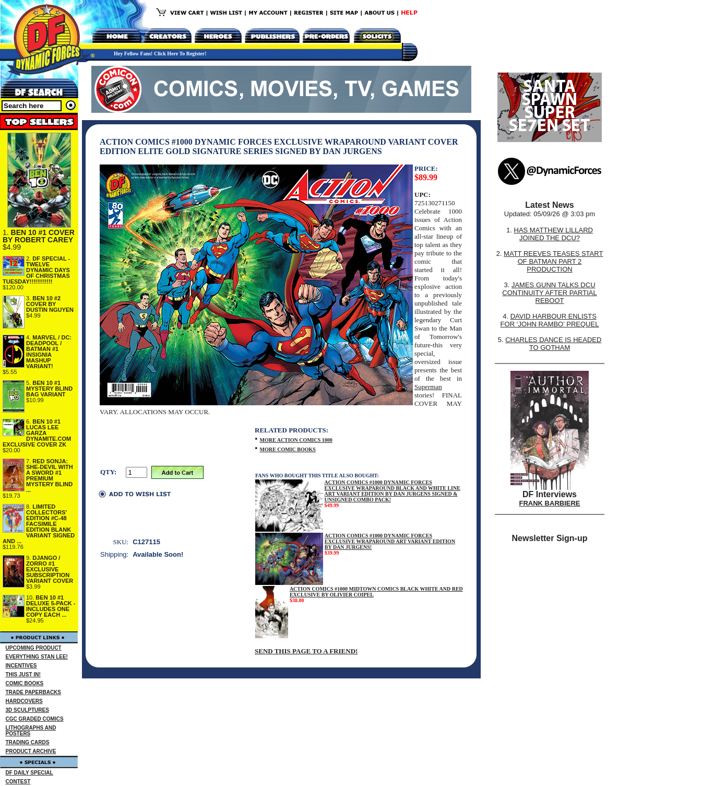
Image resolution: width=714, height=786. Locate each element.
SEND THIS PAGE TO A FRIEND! (306, 651)
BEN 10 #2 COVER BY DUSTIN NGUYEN (50, 304)
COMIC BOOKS (25, 683)
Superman (428, 387)
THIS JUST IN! (23, 674)
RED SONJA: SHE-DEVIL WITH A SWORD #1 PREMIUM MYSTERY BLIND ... (49, 475)
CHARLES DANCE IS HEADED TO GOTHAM (553, 343)
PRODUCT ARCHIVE (31, 751)
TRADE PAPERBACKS (34, 692)
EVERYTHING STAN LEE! (37, 657)
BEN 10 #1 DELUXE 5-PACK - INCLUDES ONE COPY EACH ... (51, 606)
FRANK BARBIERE (549, 503)
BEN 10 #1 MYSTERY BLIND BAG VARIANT (49, 388)
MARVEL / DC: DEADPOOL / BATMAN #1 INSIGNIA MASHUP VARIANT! (49, 351)
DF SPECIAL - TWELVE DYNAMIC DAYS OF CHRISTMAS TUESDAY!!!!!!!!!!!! (36, 270)
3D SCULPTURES (27, 710)
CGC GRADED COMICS (35, 719)
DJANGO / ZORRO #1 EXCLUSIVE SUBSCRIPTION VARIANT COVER (49, 569)
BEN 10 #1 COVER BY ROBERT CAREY (39, 236)
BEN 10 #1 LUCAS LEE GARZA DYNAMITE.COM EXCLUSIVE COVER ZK (37, 433)
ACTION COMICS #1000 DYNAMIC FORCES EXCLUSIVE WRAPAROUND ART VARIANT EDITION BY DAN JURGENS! (390, 541)
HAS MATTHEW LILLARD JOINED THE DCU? (553, 234)
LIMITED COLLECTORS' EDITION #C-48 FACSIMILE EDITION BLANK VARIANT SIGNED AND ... (39, 523)
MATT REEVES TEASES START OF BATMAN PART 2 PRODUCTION (553, 261)
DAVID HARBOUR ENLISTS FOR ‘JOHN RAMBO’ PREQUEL (550, 320)
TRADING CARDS (28, 742)
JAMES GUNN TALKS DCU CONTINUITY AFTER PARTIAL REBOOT (549, 292)
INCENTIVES (21, 665)
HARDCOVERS (24, 701)
